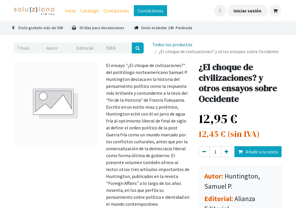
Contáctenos (150, 11)
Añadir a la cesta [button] (258, 152)
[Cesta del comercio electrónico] (275, 11)
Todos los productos (172, 44)
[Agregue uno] (226, 151)
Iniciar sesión (247, 11)
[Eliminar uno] (204, 151)
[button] (220, 11)
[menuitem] (70, 10)
